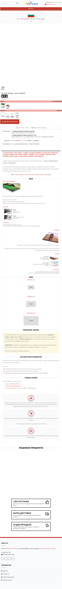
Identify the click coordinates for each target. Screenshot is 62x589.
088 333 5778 (50, 4)
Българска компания (12, 548)
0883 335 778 (6, 552)
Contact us (6, 574)
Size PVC (31, 111)
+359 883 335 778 (14, 384)
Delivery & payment (8, 577)
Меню (31, 8)
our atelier (23, 388)
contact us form (11, 388)
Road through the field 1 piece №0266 (31, 492)
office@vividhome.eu (15, 386)
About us (5, 571)
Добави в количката (10, 121)
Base (31, 101)
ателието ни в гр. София (48, 548)
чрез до (25, 140)
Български (26, 19)
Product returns (7, 580)
